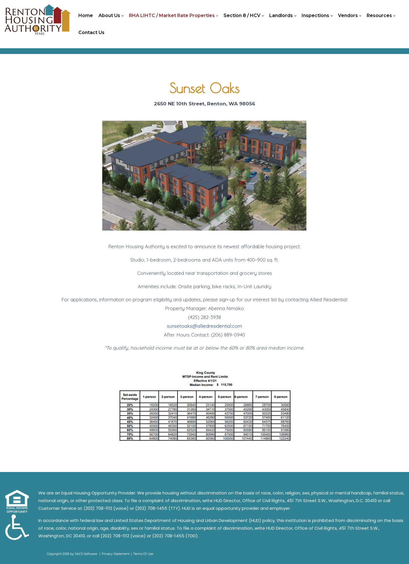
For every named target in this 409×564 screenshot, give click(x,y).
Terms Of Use (143, 554)
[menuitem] (86, 15)
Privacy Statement (116, 554)
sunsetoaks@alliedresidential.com (204, 326)
